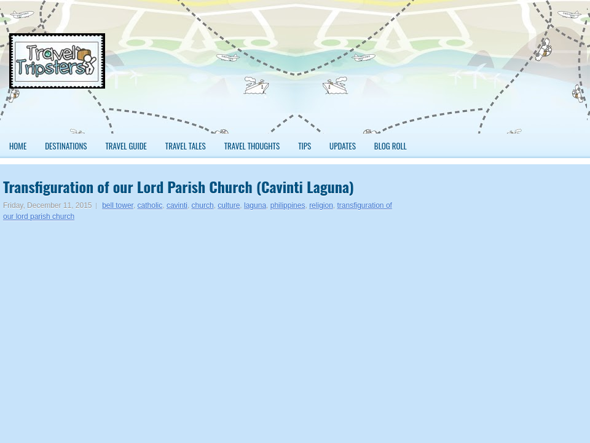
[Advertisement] (532, 71)
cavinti (177, 205)
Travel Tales (185, 146)
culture (229, 205)
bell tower (117, 205)
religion (321, 205)
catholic (150, 205)
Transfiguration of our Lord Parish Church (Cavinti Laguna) (178, 186)
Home (17, 146)
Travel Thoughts (252, 146)
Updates (342, 146)
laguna (255, 205)
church (203, 205)
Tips (304, 146)
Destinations (66, 146)
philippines (287, 205)
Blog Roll (390, 146)
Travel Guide (125, 146)
